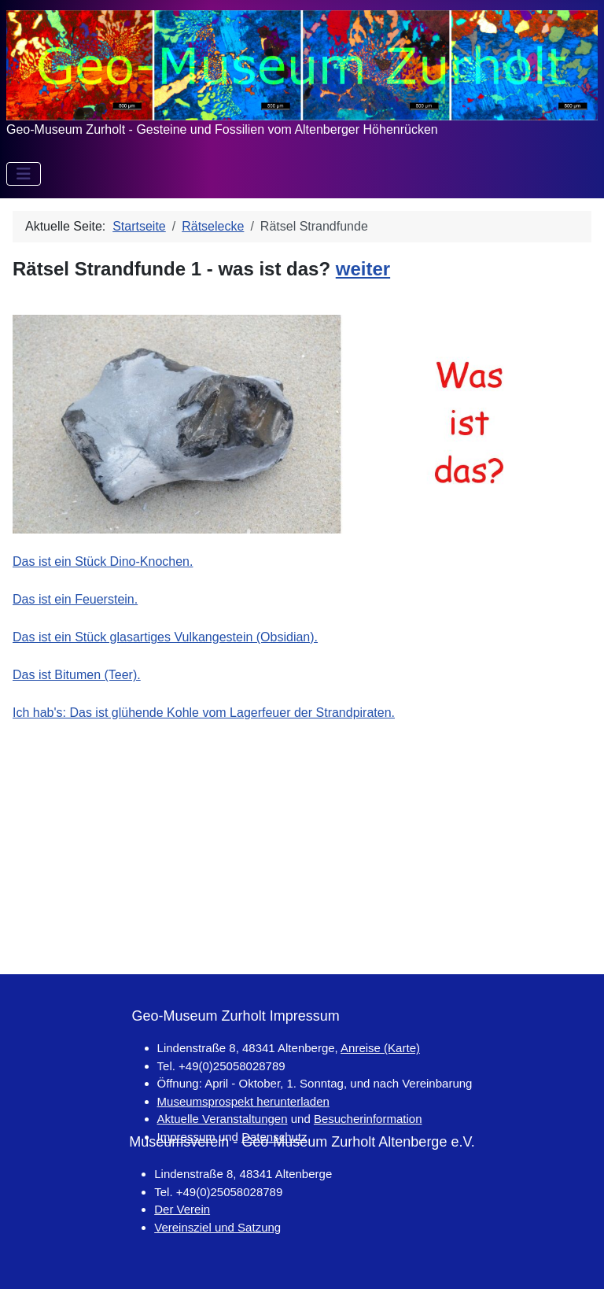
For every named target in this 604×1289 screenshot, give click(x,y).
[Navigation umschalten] (23, 174)
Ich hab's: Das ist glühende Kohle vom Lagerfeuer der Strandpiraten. (204, 712)
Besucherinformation (368, 1118)
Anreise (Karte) (380, 1047)
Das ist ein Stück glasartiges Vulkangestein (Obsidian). (165, 637)
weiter (363, 268)
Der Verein (182, 1209)
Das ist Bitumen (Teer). (77, 674)
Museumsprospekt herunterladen (243, 1101)
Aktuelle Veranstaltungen (222, 1118)
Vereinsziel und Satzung (217, 1227)
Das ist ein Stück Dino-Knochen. (103, 561)
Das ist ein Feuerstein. (75, 599)
